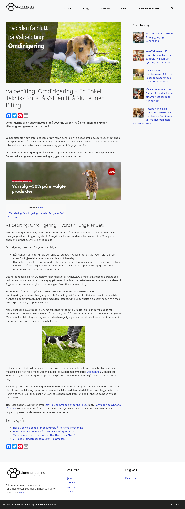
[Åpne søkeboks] (172, 8)
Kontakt (69, 491)
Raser (124, 8)
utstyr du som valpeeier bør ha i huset (66, 404)
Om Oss (70, 487)
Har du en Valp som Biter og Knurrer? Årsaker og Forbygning (48, 427)
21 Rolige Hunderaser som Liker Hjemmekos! (39, 438)
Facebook (130, 478)
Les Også (13, 217)
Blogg (86, 8)
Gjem (40, 207)
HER (21, 492)
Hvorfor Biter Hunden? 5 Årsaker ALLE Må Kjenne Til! (43, 431)
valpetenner (93, 371)
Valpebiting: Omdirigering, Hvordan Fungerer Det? (35, 213)
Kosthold (105, 8)
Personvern (176, 504)
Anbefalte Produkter (148, 8)
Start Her (67, 8)
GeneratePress (48, 504)
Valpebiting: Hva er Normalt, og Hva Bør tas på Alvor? (44, 435)
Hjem (68, 478)
